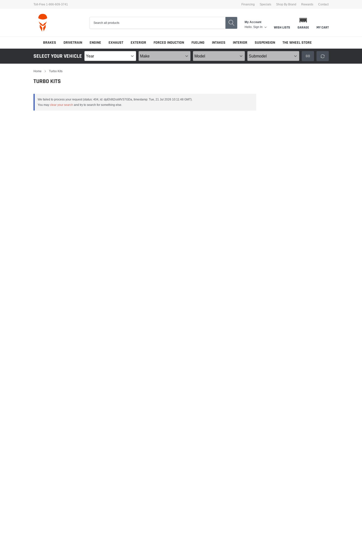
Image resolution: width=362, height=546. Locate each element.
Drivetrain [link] (72, 42)
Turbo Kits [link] (56, 71)
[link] (260, 27)
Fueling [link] (198, 42)
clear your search (61, 105)
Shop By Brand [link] (286, 4)
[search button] (231, 23)
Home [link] (37, 71)
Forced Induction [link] (169, 42)
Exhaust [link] (116, 42)
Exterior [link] (138, 42)
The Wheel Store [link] (297, 42)
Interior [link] (240, 42)
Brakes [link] (49, 42)
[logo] (42, 23)
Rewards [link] (307, 4)
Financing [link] (248, 4)
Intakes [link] (218, 42)
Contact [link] (323, 4)
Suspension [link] (265, 42)
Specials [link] (265, 4)
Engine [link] (95, 42)
